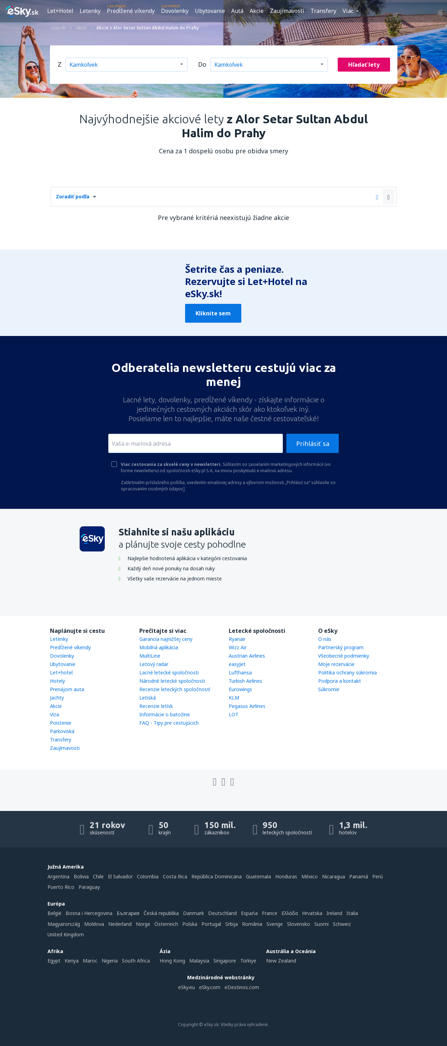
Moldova (94, 924)
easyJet (237, 664)
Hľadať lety (364, 64)
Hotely (57, 681)
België (54, 913)
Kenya (72, 960)
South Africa (136, 960)
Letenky (90, 11)
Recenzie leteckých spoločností (174, 689)
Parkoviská (62, 731)
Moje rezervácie (336, 664)
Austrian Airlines (247, 655)
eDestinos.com (242, 987)
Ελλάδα (289, 913)
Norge (143, 924)
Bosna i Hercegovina (89, 913)
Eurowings (240, 689)
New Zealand (281, 960)
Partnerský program (341, 647)
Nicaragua (333, 876)
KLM (234, 697)
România (252, 924)
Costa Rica (175, 876)
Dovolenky (175, 11)
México (309, 876)
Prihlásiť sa (312, 443)
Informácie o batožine (164, 714)
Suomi (321, 924)
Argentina (58, 876)
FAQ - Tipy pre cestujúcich (169, 722)
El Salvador (120, 876)
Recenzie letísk (156, 706)
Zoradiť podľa (72, 196)
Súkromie (328, 689)
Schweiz (342, 924)
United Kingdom (65, 934)
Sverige (274, 924)
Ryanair (237, 639)
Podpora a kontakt (339, 681)
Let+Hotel (60, 11)
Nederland (120, 924)
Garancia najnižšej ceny (165, 639)
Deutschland (222, 913)
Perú (377, 876)
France (269, 913)
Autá (237, 11)
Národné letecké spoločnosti (172, 681)
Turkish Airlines (245, 681)
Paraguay (89, 887)
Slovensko (298, 924)
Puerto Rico (60, 887)
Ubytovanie (210, 11)
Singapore (224, 960)
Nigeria (110, 960)
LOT (234, 714)
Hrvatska (312, 913)
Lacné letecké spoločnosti (169, 672)
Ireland (334, 913)
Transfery (323, 11)
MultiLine (149, 655)
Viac (348, 11)
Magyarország (63, 924)
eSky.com (209, 987)
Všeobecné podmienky (343, 655)
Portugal (211, 924)
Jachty (57, 697)
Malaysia (199, 960)
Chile (98, 876)
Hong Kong (172, 960)
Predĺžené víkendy (131, 11)
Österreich (166, 924)
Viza (54, 714)
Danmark (193, 913)
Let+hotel (61, 672)
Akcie (257, 11)
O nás (324, 639)
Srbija (231, 924)
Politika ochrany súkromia (347, 672)
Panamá (358, 876)
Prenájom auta (67, 689)
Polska (189, 924)
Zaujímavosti (287, 11)
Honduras (286, 876)
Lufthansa (240, 672)
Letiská (147, 697)
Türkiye (248, 960)
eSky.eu (186, 987)
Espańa (249, 913)
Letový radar (153, 664)
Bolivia (81, 876)
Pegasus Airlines (247, 706)
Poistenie (60, 722)
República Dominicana (216, 876)
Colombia (148, 876)
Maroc (90, 960)
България (128, 913)
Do (202, 64)
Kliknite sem (213, 313)
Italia (352, 913)
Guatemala (258, 876)
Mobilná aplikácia (158, 647)
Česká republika (161, 913)
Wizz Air (238, 647)
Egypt (53, 960)
